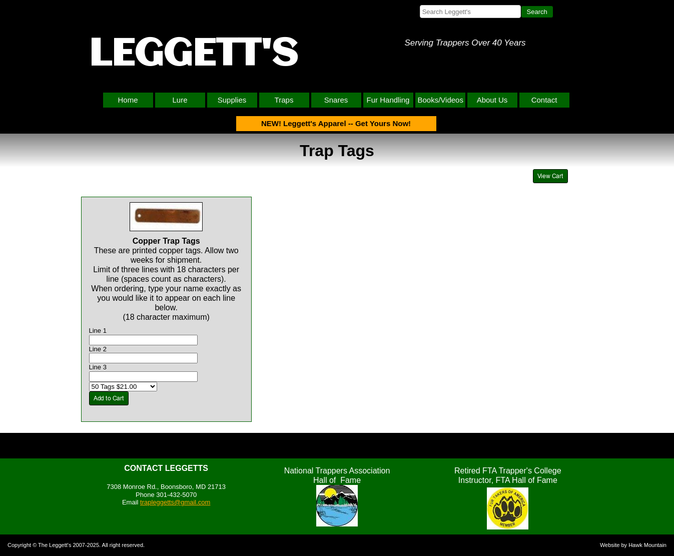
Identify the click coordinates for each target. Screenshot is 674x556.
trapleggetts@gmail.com (175, 502)
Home (128, 100)
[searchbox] (470, 11)
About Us (492, 100)
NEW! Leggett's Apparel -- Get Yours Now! (336, 123)
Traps (284, 100)
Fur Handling (388, 100)
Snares (336, 100)
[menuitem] (129, 100)
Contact (544, 100)
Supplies (232, 100)
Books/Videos (440, 100)
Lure (179, 100)
